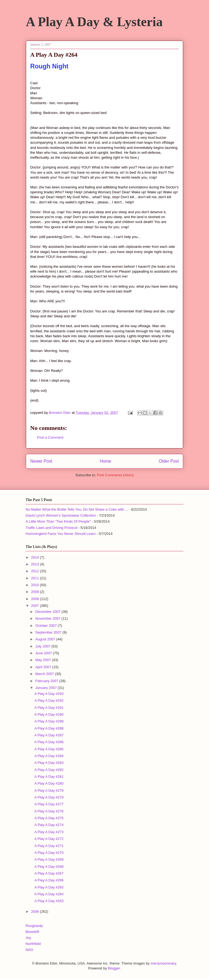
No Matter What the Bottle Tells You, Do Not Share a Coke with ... (77, 509)
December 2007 (48, 612)
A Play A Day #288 (48, 728)
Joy (28, 938)
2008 (35, 599)
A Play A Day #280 (48, 783)
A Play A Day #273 (48, 832)
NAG (29, 950)
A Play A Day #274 (48, 825)
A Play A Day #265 (48, 887)
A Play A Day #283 (48, 763)
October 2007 (46, 625)
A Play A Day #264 (48, 894)
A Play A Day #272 (48, 839)
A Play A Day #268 (48, 866)
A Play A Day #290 (48, 714)
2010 (35, 585)
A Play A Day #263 (48, 901)
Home (105, 461)
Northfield (33, 944)
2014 (35, 557)
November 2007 (48, 618)
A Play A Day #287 (48, 735)
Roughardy (34, 926)
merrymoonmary (163, 963)
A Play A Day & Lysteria (94, 21)
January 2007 (46, 688)
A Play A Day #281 (48, 777)
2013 (35, 564)
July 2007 (43, 646)
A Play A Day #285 (48, 749)
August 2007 (45, 639)
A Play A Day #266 (48, 880)
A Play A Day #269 (48, 859)
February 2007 (47, 681)
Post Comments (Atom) (115, 475)
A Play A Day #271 (48, 846)
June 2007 (44, 653)
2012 (35, 571)
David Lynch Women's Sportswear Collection (61, 515)
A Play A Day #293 (48, 694)
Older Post (169, 461)
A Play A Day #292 (48, 700)
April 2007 (43, 667)
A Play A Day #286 (48, 742)
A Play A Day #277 (48, 804)
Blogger (114, 968)
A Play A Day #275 (48, 818)
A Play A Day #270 (48, 853)
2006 (35, 911)
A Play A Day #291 (48, 708)
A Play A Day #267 (48, 873)
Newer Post (41, 461)
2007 (35, 606)
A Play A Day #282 (48, 770)
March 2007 (45, 674)
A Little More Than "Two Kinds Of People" (58, 521)
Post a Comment (50, 437)
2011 (35, 578)
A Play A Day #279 (48, 790)
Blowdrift (32, 932)
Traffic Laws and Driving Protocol (51, 528)
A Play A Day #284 (48, 756)
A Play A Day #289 (48, 721)
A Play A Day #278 (48, 797)
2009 (35, 592)
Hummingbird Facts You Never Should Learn (61, 534)
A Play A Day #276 (48, 811)
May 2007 (43, 660)
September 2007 (49, 632)
